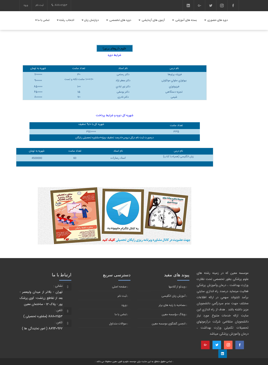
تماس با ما (42, 20)
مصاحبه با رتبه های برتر (172, 305)
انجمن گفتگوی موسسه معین (168, 323)
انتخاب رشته (65, 20)
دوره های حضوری (216, 20)
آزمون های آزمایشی (152, 20)
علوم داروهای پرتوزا (115, 48)
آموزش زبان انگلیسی (173, 296)
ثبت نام (40, 5)
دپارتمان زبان (90, 20)
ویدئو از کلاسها (177, 286)
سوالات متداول (118, 323)
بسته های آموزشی (184, 20)
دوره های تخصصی (118, 20)
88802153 (59, 5)
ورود (25, 5)
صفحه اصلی (119, 286)
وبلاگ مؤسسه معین (173, 314)
